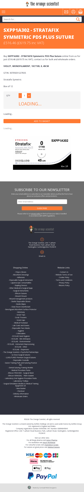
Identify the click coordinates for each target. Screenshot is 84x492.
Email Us (42, 256)
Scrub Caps (21, 320)
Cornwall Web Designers (48, 488)
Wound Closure (21, 296)
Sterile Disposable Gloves (20, 301)
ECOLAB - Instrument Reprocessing (21, 344)
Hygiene (21, 331)
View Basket (21, 388)
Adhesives (21, 277)
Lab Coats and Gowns (21, 325)
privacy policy (36, 214)
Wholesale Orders (21, 396)
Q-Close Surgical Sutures (21, 355)
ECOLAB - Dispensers (21, 349)
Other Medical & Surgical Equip (21, 288)
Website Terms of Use (64, 275)
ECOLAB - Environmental (21, 341)
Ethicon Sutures (21, 293)
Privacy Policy (64, 283)
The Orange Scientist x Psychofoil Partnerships (20, 352)
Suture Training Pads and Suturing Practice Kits (21, 364)
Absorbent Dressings (21, 275)
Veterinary (21, 312)
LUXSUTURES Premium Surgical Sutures (21, 357)
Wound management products (20, 299)
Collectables (20, 333)
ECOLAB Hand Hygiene (21, 336)
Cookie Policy (64, 277)
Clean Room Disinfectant (21, 307)
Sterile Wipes (21, 304)
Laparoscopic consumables (21, 283)
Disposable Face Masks (21, 328)
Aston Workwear (49, 442)
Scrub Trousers (21, 317)
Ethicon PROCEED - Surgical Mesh (21, 373)
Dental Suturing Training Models (21, 367)
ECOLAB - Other (21, 347)
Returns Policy (64, 285)
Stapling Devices (21, 285)
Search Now (78, 19)
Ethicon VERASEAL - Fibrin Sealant (21, 375)
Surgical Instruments (21, 291)
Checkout (21, 391)
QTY (8, 95)
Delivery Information (21, 394)
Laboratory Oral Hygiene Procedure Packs (21, 378)
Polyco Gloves (21, 272)
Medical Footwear (21, 323)
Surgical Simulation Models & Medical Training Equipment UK (21, 384)
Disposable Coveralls (21, 360)
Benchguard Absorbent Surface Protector (20, 309)
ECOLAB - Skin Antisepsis (21, 339)
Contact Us (64, 272)
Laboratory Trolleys (21, 381)
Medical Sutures (54, 447)
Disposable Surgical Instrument (21, 280)
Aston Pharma (51, 440)
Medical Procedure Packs (21, 370)
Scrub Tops (21, 315)
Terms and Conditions (64, 280)
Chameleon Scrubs (51, 445)
